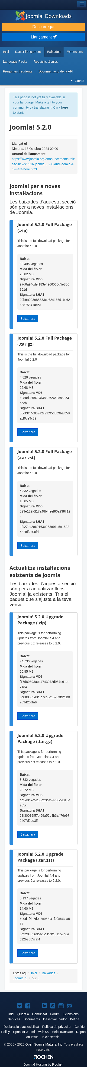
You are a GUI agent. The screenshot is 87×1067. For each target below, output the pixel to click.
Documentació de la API (56, 71)
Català (77, 81)
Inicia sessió (50, 1037)
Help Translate (62, 1032)
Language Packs (15, 61)
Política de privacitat (56, 1027)
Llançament (43, 37)
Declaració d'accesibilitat (21, 1027)
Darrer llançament (28, 52)
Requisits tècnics (45, 61)
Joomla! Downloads (44, 15)
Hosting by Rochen (43, 1064)
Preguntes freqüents (17, 71)
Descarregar (43, 26)
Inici (6, 52)
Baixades (54, 52)
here (64, 107)
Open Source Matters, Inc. (44, 1044)
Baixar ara (27, 318)
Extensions (75, 52)
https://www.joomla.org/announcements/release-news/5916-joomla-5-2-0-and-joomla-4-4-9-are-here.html (43, 164)
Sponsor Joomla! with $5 (30, 1032)
